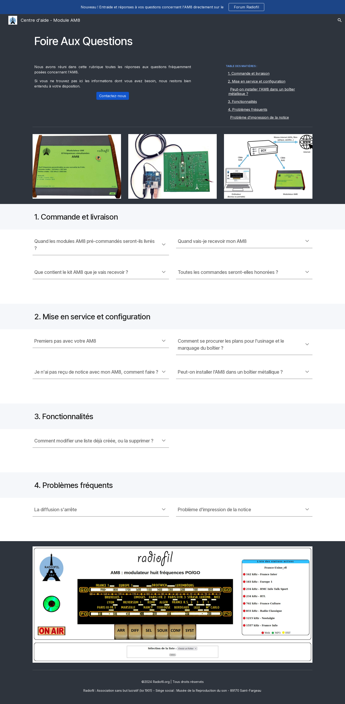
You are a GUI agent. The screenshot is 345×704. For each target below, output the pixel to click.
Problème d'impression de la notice (259, 117)
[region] (172, 7)
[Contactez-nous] (113, 96)
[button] (339, 20)
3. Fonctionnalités (242, 101)
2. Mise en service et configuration (256, 81)
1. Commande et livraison (249, 73)
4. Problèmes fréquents (247, 109)
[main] (172, 41)
